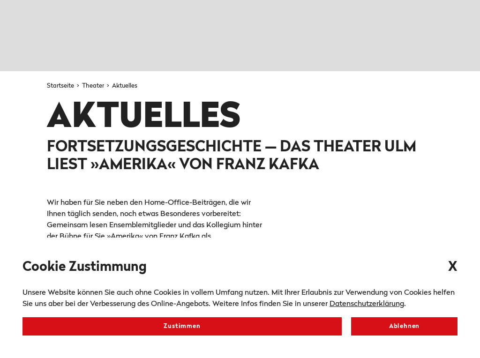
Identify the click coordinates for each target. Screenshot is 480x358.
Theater (93, 86)
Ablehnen (404, 326)
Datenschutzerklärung (367, 304)
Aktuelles (124, 86)
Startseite (61, 86)
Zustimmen (182, 326)
